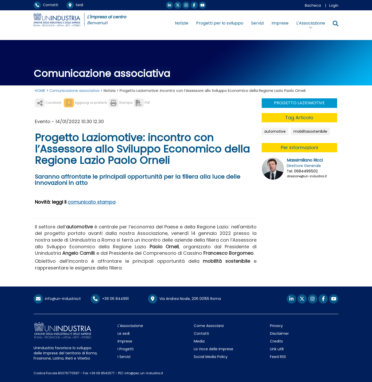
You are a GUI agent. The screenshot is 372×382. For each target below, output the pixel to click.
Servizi (257, 23)
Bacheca (313, 5)
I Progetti (126, 349)
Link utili (277, 349)
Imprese (280, 23)
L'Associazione (130, 325)
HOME (40, 90)
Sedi (74, 4)
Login (333, 5)
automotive (275, 131)
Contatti (46, 4)
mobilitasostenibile (310, 131)
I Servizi (124, 356)
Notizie (181, 23)
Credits (276, 341)
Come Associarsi (209, 325)
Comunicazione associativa (74, 90)
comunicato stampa (91, 202)
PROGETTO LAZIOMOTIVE (299, 103)
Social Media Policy (211, 356)
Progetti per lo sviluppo (219, 23)
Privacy (276, 325)
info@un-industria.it (57, 298)
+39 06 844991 (110, 298)
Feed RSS (278, 356)
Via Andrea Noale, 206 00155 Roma (184, 299)
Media (199, 341)
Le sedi (124, 333)
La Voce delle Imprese (213, 349)
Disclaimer (279, 333)
